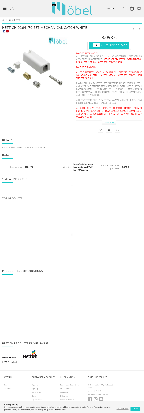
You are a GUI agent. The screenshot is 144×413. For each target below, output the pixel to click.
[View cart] (132, 8)
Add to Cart (118, 45)
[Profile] (12, 8)
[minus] (91, 45)
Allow (135, 409)
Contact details (67, 400)
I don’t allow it (123, 409)
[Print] (109, 130)
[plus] (102, 45)
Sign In (35, 385)
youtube (101, 399)
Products (8, 389)
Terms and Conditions (70, 385)
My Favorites (37, 400)
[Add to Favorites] (100, 130)
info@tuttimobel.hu (99, 395)
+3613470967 (96, 391)
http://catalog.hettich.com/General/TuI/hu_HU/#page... (83, 167)
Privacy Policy (66, 389)
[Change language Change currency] (139, 8)
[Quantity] (96, 45)
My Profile (36, 392)
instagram (95, 399)
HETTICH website (10, 362)
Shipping (64, 396)
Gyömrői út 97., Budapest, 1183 (100, 386)
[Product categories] (5, 8)
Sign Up (35, 389)
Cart (34, 396)
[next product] (139, 29)
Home (6, 385)
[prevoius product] (133, 29)
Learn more (109, 123)
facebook (90, 399)
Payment (64, 392)
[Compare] (117, 130)
